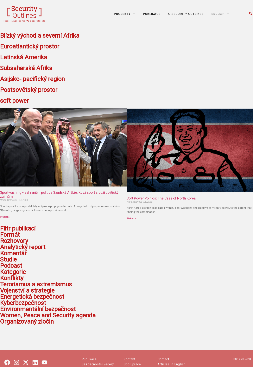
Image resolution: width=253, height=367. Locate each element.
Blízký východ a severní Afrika (39, 35)
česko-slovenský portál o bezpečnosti (24, 21)
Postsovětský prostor (28, 89)
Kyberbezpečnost (23, 303)
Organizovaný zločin (27, 321)
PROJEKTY (124, 14)
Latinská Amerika (23, 57)
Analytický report (22, 247)
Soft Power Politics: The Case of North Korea (161, 198)
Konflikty (11, 278)
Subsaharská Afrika (26, 68)
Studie (8, 259)
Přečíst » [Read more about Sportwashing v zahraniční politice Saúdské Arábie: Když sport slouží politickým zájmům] (5, 217)
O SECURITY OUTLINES (186, 14)
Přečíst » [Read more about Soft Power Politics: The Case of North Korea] (131, 218)
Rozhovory (14, 240)
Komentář (13, 253)
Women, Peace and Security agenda (48, 315)
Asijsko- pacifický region (32, 79)
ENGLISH (220, 14)
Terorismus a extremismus (36, 284)
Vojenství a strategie (27, 290)
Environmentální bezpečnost (38, 309)
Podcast (11, 265)
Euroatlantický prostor (29, 46)
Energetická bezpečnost (32, 296)
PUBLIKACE (152, 14)
